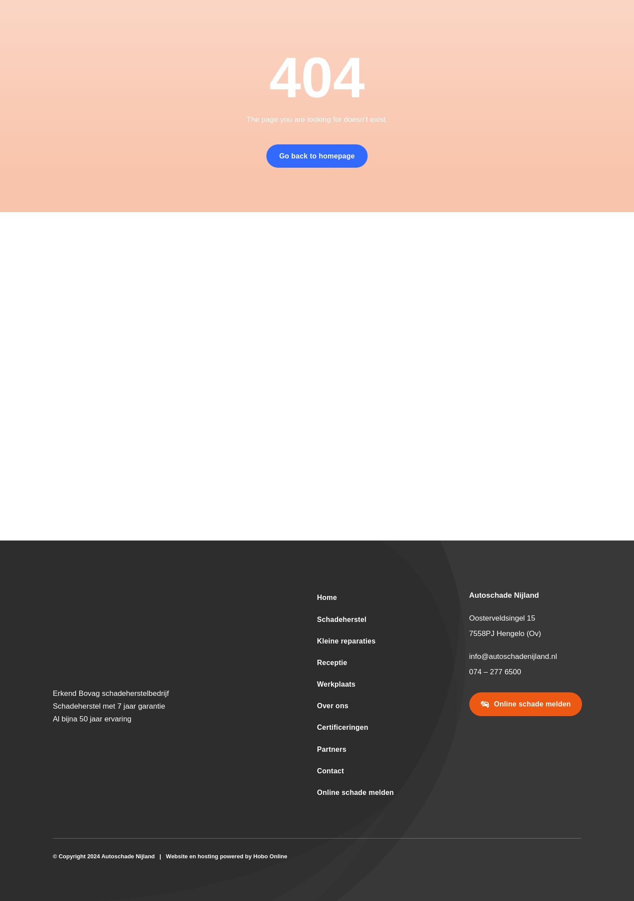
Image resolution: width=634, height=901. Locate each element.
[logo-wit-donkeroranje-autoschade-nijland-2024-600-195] (151, 593)
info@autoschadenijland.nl (513, 656)
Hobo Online (270, 856)
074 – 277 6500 (495, 672)
